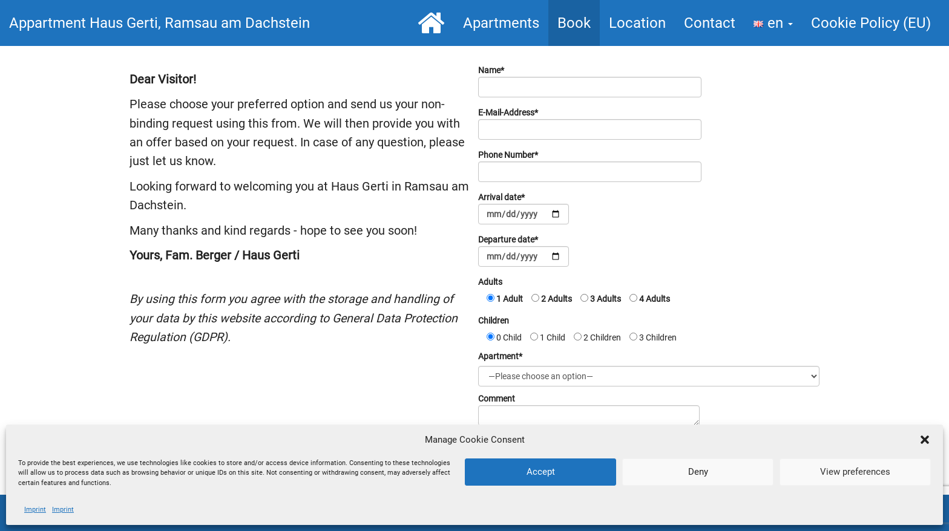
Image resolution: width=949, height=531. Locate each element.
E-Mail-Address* (589, 124)
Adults (490, 282)
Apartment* (500, 356)
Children (493, 320)
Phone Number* (589, 166)
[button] (925, 440)
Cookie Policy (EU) (871, 23)
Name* (589, 81)
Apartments (501, 23)
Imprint (35, 509)
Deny (698, 471)
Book (574, 23)
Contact (709, 23)
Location (637, 23)
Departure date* (523, 251)
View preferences (855, 471)
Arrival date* (523, 208)
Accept (541, 471)
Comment (589, 410)
